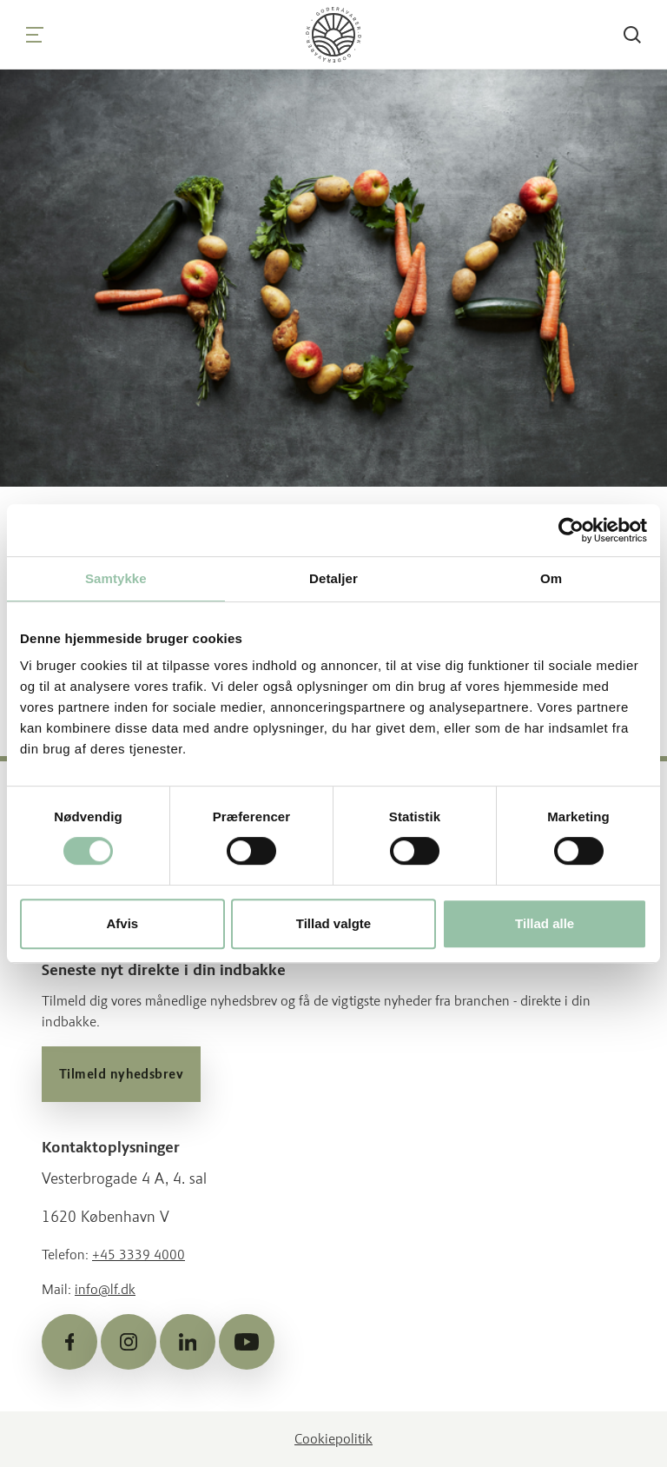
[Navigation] (34, 35)
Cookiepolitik (333, 1438)
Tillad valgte (333, 923)
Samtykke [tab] (116, 578)
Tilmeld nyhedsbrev (121, 1074)
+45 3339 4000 (138, 1254)
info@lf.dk (105, 1289)
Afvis (122, 923)
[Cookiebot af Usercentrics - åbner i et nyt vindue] (571, 530)
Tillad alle (544, 923)
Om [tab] (551, 578)
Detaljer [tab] (333, 578)
